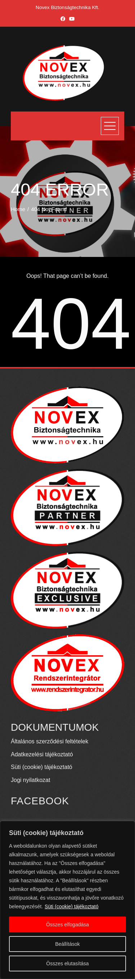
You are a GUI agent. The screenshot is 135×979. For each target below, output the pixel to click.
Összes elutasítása (67, 963)
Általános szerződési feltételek (49, 741)
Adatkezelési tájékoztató (42, 754)
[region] (67, 900)
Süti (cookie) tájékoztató (71, 906)
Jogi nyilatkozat (30, 780)
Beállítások (67, 944)
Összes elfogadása (67, 924)
